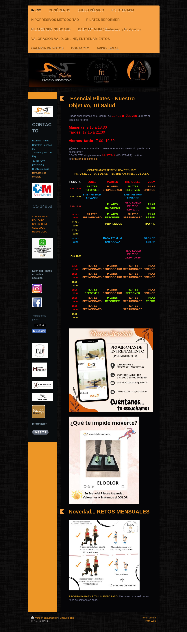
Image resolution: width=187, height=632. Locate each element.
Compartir (39, 331)
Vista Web (150, 621)
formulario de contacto (84, 158)
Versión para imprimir (44, 617)
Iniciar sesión (149, 617)
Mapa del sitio (67, 617)
